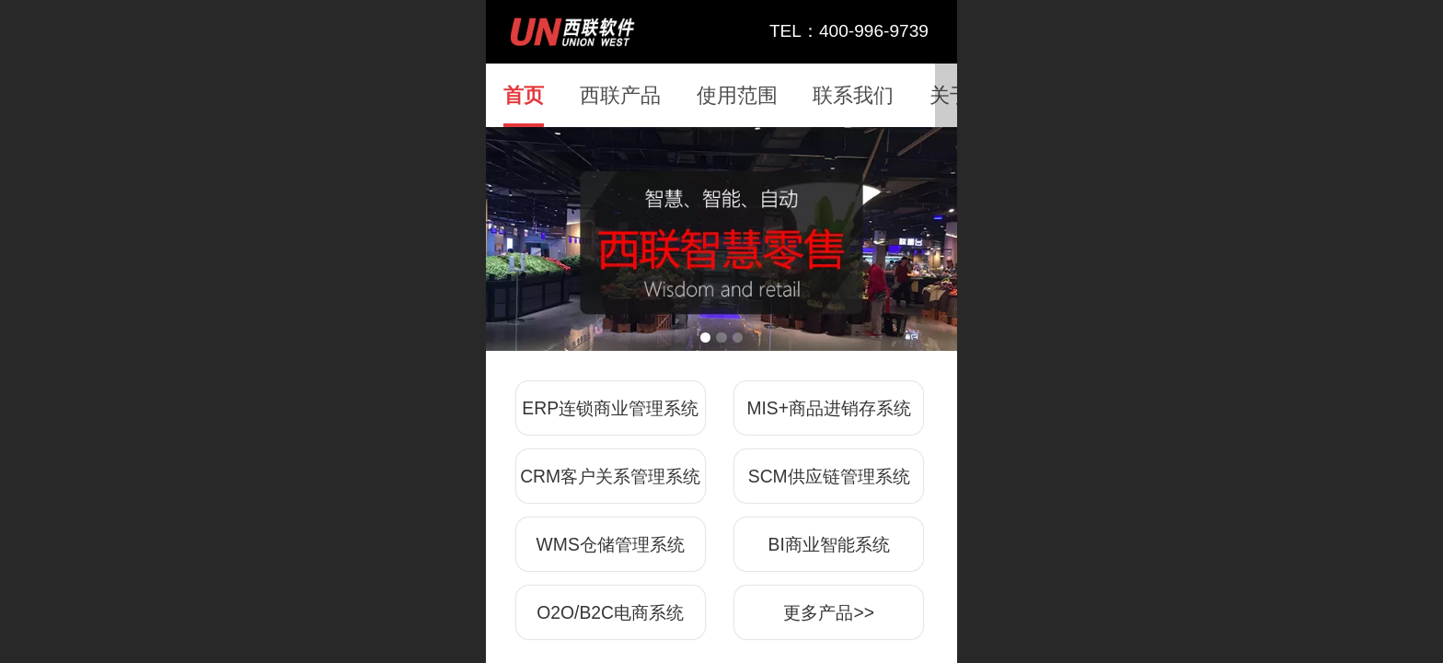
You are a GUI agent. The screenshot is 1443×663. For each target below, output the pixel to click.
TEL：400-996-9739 (849, 31)
